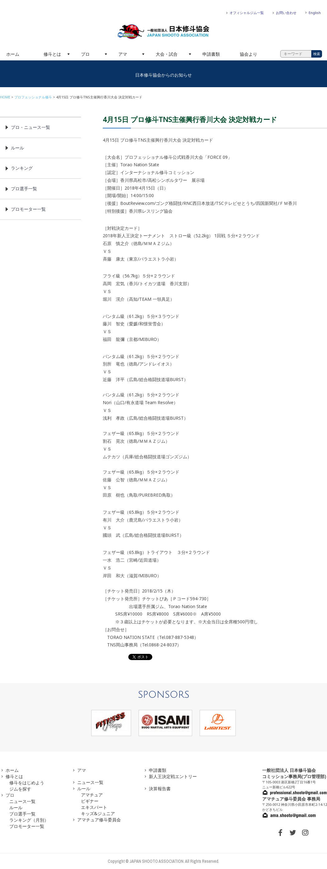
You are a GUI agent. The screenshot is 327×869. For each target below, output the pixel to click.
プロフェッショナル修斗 (33, 97)
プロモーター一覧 (28, 209)
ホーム (12, 54)
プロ (85, 54)
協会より (248, 54)
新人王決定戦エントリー (173, 776)
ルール (17, 148)
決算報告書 (160, 788)
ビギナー (89, 801)
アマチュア (92, 795)
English (315, 12)
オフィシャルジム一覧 (247, 12)
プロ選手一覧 (24, 188)
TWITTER (293, 833)
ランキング (22, 168)
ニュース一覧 (22, 801)
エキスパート (94, 807)
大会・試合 (167, 54)
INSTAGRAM (305, 833)
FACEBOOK (280, 833)
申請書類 (211, 54)
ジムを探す (20, 789)
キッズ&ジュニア (98, 813)
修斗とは (52, 54)
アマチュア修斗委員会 (99, 820)
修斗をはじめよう (26, 783)
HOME (5, 97)
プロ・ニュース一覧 (30, 127)
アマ (122, 54)
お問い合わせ (286, 12)
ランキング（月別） (29, 820)
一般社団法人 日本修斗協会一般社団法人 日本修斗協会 (163, 32)
